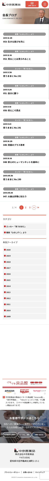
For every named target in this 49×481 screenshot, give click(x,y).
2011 (8, 304)
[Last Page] (38, 207)
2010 (8, 310)
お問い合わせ (27, 472)
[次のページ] (34, 207)
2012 (8, 298)
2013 (8, 292)
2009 (8, 316)
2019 (8, 255)
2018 (8, 262)
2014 (8, 286)
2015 (8, 280)
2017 (8, 268)
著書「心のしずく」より (16, 232)
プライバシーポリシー (12, 472)
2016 (8, 274)
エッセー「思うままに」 (16, 226)
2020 (8, 249)
